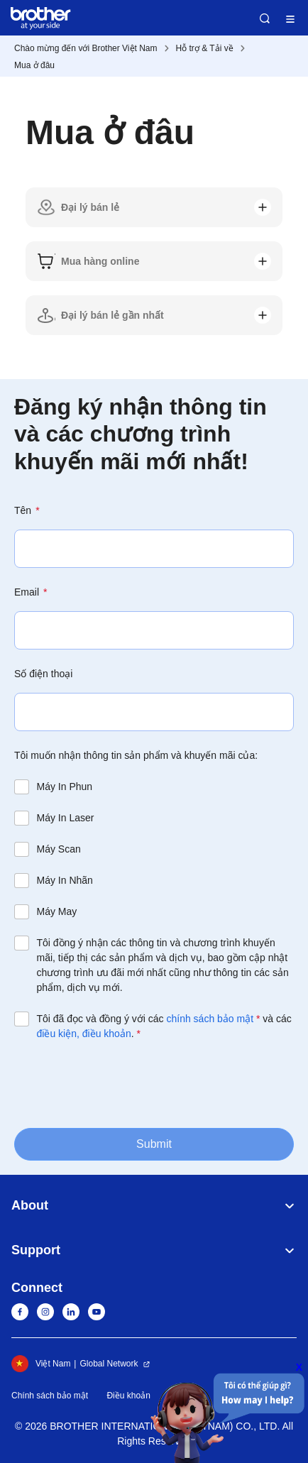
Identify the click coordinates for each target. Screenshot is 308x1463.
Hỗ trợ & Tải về (204, 48)
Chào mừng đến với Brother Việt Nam (86, 48)
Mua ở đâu (34, 65)
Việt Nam (40, 1363)
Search (265, 18)
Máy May (57, 911)
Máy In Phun (65, 786)
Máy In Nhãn (65, 880)
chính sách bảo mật (209, 1018)
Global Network (108, 1364)
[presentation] (122, 1083)
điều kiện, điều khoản (84, 1033)
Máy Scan (59, 849)
